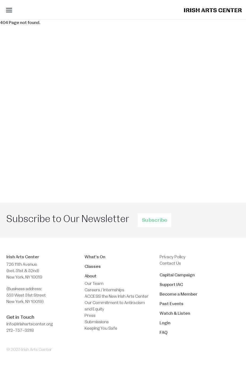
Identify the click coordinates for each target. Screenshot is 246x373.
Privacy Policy (173, 257)
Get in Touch (20, 317)
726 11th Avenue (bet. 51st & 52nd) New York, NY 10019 (24, 270)
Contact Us (170, 263)
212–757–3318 (20, 330)
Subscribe (154, 220)
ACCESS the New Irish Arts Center (116, 296)
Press (90, 315)
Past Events (172, 304)
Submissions (97, 322)
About (91, 276)
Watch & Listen (175, 313)
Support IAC (171, 284)
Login (165, 323)
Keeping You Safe (101, 328)
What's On (95, 257)
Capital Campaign (177, 275)
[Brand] (213, 10)
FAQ (164, 332)
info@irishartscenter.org (29, 324)
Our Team (94, 283)
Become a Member (178, 294)
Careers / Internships (104, 290)
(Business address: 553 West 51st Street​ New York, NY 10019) (26, 295)
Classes (93, 266)
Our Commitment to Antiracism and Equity (115, 306)
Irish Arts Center (22, 257)
